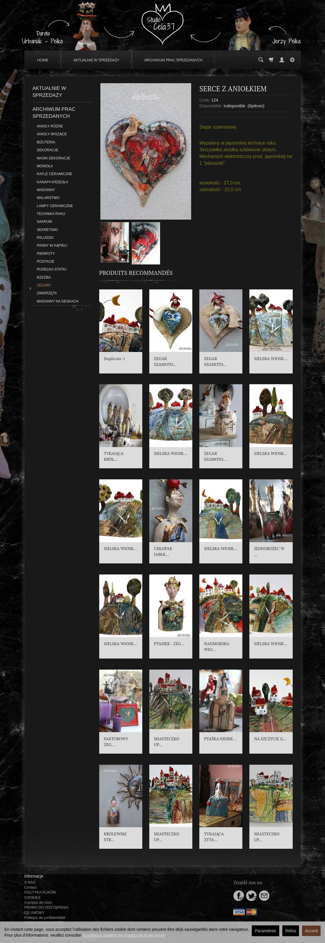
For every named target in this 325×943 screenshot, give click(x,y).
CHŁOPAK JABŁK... (163, 551)
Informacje (33, 876)
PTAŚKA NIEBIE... (220, 738)
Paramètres (265, 930)
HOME (43, 60)
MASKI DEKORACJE (53, 158)
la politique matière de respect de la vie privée (124, 935)
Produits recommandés (136, 273)
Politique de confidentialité (44, 918)
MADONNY (46, 190)
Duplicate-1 (114, 358)
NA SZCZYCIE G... (270, 738)
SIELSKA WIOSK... (270, 358)
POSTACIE (45, 261)
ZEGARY (44, 285)
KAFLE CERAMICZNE (54, 174)
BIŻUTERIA (46, 142)
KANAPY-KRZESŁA (52, 182)
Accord (311, 930)
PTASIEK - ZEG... (169, 643)
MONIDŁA (45, 166)
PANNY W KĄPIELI (52, 245)
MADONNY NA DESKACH (58, 301)
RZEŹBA (44, 277)
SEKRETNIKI (47, 230)
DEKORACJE (47, 150)
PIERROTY (46, 254)
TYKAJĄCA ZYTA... (214, 836)
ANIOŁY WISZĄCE (52, 134)
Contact (30, 887)
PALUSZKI (45, 238)
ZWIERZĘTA (47, 293)
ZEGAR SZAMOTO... (165, 361)
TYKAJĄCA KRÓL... (114, 456)
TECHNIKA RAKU (51, 214)
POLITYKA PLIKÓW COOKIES (40, 894)
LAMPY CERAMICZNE (55, 206)
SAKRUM (44, 222)
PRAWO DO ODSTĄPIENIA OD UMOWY (46, 909)
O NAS (29, 882)
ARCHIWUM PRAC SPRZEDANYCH (173, 60)
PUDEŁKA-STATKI (51, 269)
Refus (290, 930)
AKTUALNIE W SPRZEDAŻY (96, 60)
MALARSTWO (48, 198)
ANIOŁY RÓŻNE (50, 126)
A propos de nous (38, 903)
